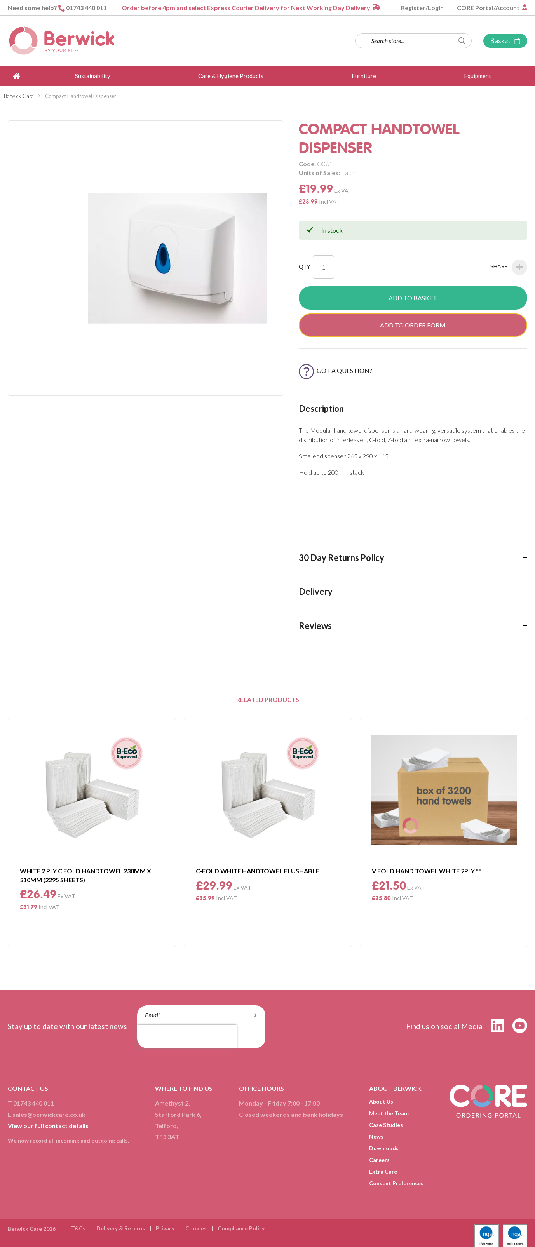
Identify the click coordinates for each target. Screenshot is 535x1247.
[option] (92, 832)
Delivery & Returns (120, 1228)
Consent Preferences (396, 1183)
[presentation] (187, 1036)
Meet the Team (389, 1113)
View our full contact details (48, 1125)
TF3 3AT (167, 1136)
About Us (381, 1101)
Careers (379, 1159)
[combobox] (413, 40)
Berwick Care (18, 96)
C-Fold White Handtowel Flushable (257, 870)
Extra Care (383, 1171)
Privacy (165, 1228)
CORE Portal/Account (489, 7)
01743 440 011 (86, 7)
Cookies (196, 1228)
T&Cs (78, 1228)
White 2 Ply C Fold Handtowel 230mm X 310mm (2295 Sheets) (85, 875)
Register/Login (422, 7)
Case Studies (386, 1125)
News (376, 1136)
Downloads (384, 1148)
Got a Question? (335, 370)
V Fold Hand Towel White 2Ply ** (426, 870)
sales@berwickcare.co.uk (48, 1114)
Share (508, 267)
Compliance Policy (241, 1228)
